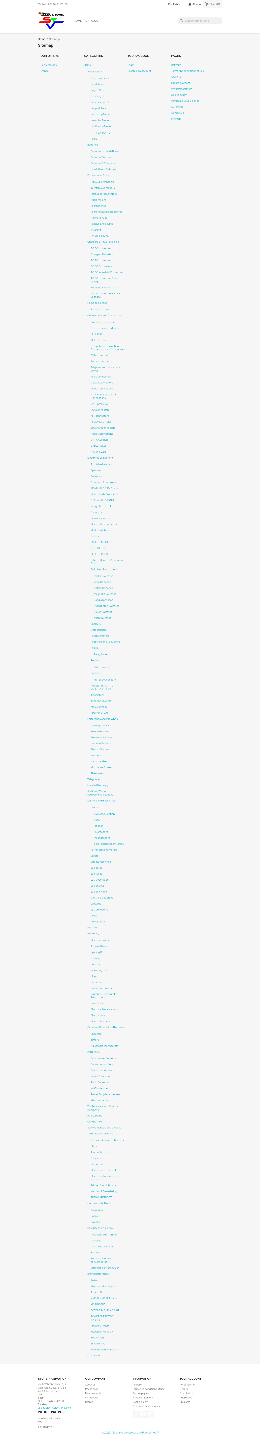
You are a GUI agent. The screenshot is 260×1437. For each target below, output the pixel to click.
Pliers (94, 1146)
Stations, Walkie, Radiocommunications (100, 793)
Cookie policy (179, 95)
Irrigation (92, 927)
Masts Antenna (99, 1100)
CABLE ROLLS (98, 445)
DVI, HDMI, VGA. (100, 404)
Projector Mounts (101, 120)
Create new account (139, 71)
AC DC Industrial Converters (107, 272)
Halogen (98, 826)
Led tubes (96, 873)
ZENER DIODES (99, 554)
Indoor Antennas (100, 1076)
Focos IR (95, 1252)
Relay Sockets (102, 654)
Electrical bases (100, 940)
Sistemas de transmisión (105, 1268)
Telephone (93, 779)
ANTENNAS (93, 1052)
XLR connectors (100, 416)
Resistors (96, 660)
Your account (190, 1379)
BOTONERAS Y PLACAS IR (105, 1310)
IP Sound (96, 229)
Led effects (97, 885)
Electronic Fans (99, 713)
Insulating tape (99, 970)
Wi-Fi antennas (99, 1088)
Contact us (177, 112)
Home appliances (97, 303)
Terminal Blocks (99, 946)
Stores (89, 1401)
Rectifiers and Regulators (105, 641)
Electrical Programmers (104, 1009)
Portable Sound (99, 235)
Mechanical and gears (103, 1286)
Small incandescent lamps (109, 844)
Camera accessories (102, 78)
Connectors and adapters (105, 328)
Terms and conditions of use (187, 71)
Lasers (94, 855)
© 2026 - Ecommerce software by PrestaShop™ (130, 1432)
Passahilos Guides (101, 988)
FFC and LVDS (98, 451)
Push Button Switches (106, 606)
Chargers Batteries (102, 254)
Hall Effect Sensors (105, 679)
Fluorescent (101, 832)
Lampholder (97, 1003)
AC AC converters (101, 260)
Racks (94, 138)
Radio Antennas (100, 1082)
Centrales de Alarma (102, 1246)
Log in (131, 65)
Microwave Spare (101, 767)
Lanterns (96, 903)
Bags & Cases (98, 90)
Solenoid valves (100, 731)
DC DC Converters (101, 266)
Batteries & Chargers (103, 163)
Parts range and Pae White (102, 719)
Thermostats (98, 773)
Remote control (100, 102)
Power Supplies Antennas (105, 1094)
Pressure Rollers (100, 1325)
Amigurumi (97, 1210)
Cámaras (96, 1240)
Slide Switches (102, 582)
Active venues (99, 217)
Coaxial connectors (102, 382)
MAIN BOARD (98, 1304)
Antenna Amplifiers (102, 1064)
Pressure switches (101, 737)
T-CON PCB (97, 1337)
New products (48, 65)
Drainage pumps (100, 725)
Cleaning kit (97, 96)
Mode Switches (100, 530)
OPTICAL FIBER (99, 439)
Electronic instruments (104, 1170)
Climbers (96, 1158)
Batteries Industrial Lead (105, 151)
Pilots (94, 915)
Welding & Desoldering (104, 1191)
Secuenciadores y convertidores (101, 1260)
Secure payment (180, 83)
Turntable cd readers (103, 188)
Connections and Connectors (104, 315)
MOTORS (96, 624)
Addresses (186, 1397)
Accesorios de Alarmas (104, 1234)
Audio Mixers (98, 200)
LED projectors (99, 909)
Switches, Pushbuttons (104, 569)
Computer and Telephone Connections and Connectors (108, 347)
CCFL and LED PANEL (103, 500)
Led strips (96, 867)
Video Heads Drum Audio (105, 494)
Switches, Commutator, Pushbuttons (104, 995)
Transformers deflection (105, 1349)
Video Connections (102, 388)
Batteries (92, 144)
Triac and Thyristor (101, 701)
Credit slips (186, 1393)
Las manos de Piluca (98, 1203)
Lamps (94, 807)
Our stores (177, 106)
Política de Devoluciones (185, 101)
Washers (96, 755)
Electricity (93, 933)
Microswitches (102, 618)
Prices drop (91, 1388)
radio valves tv (99, 707)
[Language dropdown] (174, 4)
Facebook (136, 1414)
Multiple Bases (99, 340)
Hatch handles (99, 761)
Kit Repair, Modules (102, 1331)
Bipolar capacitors (101, 518)
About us (176, 77)
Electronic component (100, 457)
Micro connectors (101, 376)
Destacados (94, 1355)
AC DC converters (101, 248)
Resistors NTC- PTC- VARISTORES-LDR (103, 687)
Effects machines (101, 861)
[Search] (200, 20)
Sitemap (176, 118)
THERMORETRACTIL (102, 1197)
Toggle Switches (103, 600)
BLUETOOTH (98, 334)
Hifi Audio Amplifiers (102, 182)
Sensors (95, 673)
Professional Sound (98, 175)
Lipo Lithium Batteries (103, 169)
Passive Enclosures (102, 223)
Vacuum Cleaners (101, 743)
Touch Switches (103, 612)
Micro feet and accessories (106, 211)
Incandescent (102, 838)
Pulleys (95, 1280)
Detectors (96, 982)
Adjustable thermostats (104, 1046)
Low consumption (104, 814)
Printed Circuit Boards (103, 1185)
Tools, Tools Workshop (100, 1133)
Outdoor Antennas (101, 1070)
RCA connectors (100, 410)
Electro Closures (100, 749)
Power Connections (102, 322)
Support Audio (99, 108)
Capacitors (97, 512)
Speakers (96, 470)
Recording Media (100, 114)
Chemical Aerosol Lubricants (107, 1140)
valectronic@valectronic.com (54, 1407)
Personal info (187, 1384)
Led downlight (99, 891)
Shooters (96, 1034)
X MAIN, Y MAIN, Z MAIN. (104, 1298)
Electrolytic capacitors (104, 524)
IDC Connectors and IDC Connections (105, 396)
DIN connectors (100, 355)
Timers (95, 1040)
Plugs (94, 976)
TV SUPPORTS (102, 132)
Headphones (98, 84)
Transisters (97, 695)
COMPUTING (94, 1121)
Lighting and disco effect (101, 800)
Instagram (150, 1414)
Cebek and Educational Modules (105, 1027)
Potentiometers (100, 636)
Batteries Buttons (101, 157)
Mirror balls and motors (104, 850)
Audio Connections (102, 433)
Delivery (176, 65)
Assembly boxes (100, 1152)
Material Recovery (97, 785)
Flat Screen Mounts (102, 126)
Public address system (104, 194)
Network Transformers (104, 287)
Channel (95, 958)
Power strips (98, 921)
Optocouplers (99, 630)
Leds (97, 820)
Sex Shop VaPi (46, 1426)
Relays (94, 647)
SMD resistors (102, 667)
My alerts (185, 1401)
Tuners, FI (96, 1292)
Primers (95, 964)
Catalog (92, 21)
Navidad (95, 1222)
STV (40, 1422)
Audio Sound (94, 1115)
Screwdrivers (98, 1164)
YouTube (143, 1414)
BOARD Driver (98, 1343)
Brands (44, 71)
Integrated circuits (101, 506)
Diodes (95, 536)
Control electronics (102, 897)
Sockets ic (96, 476)
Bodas (94, 1216)
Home (78, 21)
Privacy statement (181, 89)
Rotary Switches (103, 588)
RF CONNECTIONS (101, 422)
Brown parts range (98, 1274)
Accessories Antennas (104, 1058)
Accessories (94, 71)
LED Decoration (100, 879)
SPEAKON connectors (103, 427)
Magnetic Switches (105, 594)
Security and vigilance (100, 1228)
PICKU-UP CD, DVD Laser (105, 488)
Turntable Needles (101, 464)
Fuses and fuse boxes (103, 482)
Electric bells (98, 1015)
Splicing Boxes (99, 952)
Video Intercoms (100, 1021)
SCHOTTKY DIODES (101, 542)
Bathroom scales (100, 309)
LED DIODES (97, 548)
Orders (184, 1388)
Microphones (98, 206)
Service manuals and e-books (104, 1127)
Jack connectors (100, 361)
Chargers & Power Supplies (103, 241)
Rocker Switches (103, 576)
